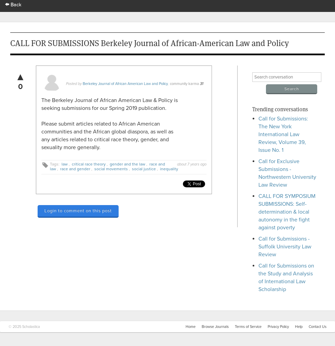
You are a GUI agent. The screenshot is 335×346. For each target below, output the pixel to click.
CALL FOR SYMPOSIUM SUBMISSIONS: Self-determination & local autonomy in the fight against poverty (287, 212)
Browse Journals (215, 327)
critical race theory (89, 164)
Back (13, 5)
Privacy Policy (278, 327)
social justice (144, 169)
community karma (184, 84)
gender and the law (127, 164)
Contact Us (317, 327)
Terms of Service (248, 327)
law (65, 164)
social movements (111, 169)
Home (191, 327)
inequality (169, 169)
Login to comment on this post (78, 211)
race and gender (75, 169)
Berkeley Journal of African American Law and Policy (125, 84)
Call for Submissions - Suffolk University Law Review (284, 246)
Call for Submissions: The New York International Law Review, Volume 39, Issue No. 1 (283, 134)
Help (299, 327)
